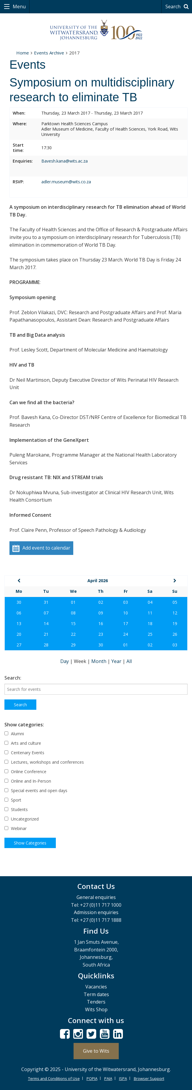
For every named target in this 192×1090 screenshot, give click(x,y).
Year (117, 661)
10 (125, 613)
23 (100, 634)
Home (22, 53)
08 (73, 613)
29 (73, 645)
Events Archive (49, 53)
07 (46, 613)
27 (19, 645)
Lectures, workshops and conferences (44, 762)
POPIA (92, 1078)
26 (175, 634)
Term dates (96, 994)
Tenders (96, 1002)
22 (73, 634)
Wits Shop (96, 1009)
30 (19, 602)
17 (125, 623)
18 (150, 623)
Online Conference (25, 771)
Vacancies (96, 986)
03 (125, 602)
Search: (12, 678)
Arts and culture (22, 743)
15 (73, 623)
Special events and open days (35, 790)
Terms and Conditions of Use (54, 1078)
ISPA (123, 1078)
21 (46, 634)
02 (100, 602)
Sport (12, 800)
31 (46, 602)
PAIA (108, 1078)
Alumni (14, 733)
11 (150, 613)
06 (19, 613)
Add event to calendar (41, 548)
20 (19, 634)
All (129, 661)
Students (16, 809)
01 (73, 602)
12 (175, 613)
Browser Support (149, 1078)
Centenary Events (24, 752)
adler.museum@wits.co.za (66, 181)
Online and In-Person (27, 781)
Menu (19, 6)
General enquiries (96, 897)
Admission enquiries (96, 912)
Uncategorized (21, 819)
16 (100, 623)
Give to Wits (96, 1051)
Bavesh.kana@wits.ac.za (64, 161)
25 (150, 634)
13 (19, 623)
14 (46, 623)
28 (46, 645)
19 (175, 623)
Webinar (15, 828)
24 (125, 634)
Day (65, 661)
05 (175, 602)
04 (150, 602)
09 (100, 613)
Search (178, 6)
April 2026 (97, 580)
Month (99, 661)
